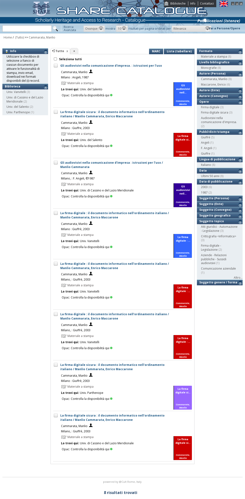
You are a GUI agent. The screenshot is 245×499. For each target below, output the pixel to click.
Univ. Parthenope (18, 112)
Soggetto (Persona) (214, 198)
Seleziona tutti (70, 59)
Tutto (60, 51)
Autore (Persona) (212, 73)
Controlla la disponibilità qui (91, 95)
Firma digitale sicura (214, 112)
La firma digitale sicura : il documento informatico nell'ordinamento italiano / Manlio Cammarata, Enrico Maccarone (112, 114)
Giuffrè (205, 137)
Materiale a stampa (214, 56)
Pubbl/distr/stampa (214, 132)
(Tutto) (19, 37)
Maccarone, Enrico (213, 84)
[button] (94, 29)
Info (192, 3)
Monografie (209, 68)
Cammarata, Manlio (42, 37)
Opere (204, 102)
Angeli (205, 143)
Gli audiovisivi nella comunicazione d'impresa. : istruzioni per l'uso (111, 66)
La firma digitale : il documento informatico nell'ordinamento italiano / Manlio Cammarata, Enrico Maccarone (114, 215)
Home (8, 37)
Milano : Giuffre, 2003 (75, 128)
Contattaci (207, 3)
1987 (204, 192)
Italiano (206, 165)
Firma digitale (210, 107)
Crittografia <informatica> (218, 236)
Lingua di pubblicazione (217, 159)
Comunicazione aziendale (218, 268)
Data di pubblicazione (216, 181)
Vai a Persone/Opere (224, 28)
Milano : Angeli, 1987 (75, 77)
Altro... (238, 278)
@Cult (123, 481)
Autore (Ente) (209, 90)
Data (203, 170)
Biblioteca (12, 86)
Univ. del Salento (17, 107)
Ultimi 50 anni (210, 176)
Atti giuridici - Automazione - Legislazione (219, 229)
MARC (156, 51)
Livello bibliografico (214, 62)
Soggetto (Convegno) (215, 210)
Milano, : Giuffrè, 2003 (75, 279)
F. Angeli (206, 148)
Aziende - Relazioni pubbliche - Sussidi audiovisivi (214, 259)
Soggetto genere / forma (218, 282)
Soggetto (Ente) (211, 204)
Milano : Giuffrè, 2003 (75, 229)
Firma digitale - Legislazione (211, 248)
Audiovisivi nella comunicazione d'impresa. (219, 120)
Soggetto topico (211, 221)
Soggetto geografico (215, 215)
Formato (205, 51)
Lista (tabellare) (179, 51)
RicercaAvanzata (70, 28)
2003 (204, 187)
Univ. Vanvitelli (16, 92)
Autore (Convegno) (213, 96)
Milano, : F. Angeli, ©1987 (78, 178)
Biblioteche (178, 3)
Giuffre (205, 154)
